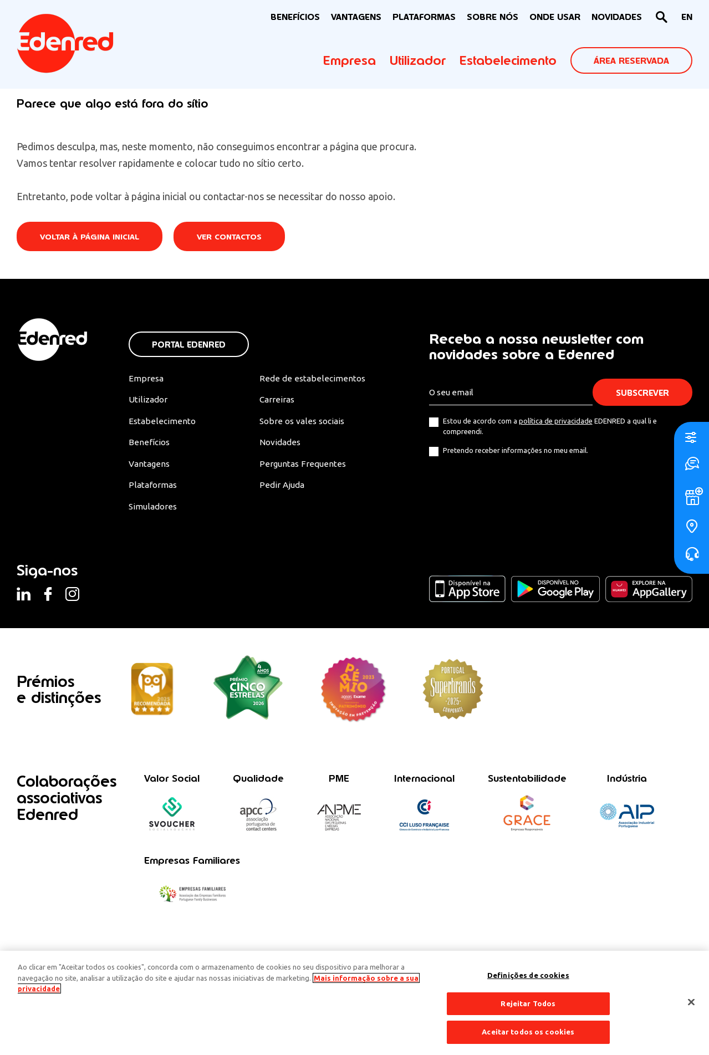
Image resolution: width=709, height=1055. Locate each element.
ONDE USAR (554, 17)
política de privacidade (556, 421)
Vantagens (150, 466)
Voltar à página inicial (91, 237)
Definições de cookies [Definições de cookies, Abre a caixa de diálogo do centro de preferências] (528, 975)
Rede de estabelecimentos (310, 379)
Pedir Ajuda (281, 487)
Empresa (349, 60)
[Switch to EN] (686, 17)
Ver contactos (233, 237)
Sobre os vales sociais (302, 422)
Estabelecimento (508, 60)
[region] (354, 1003)
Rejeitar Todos (528, 1003)
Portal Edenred (189, 344)
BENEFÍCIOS (295, 17)
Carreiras (276, 400)
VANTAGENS (356, 17)
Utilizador (418, 60)
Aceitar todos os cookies (528, 1032)
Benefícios (149, 444)
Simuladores (154, 509)
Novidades (280, 444)
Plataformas (424, 17)
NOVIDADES (616, 17)
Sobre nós (492, 17)
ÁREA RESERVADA (631, 61)
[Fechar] (691, 1002)
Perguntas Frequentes (301, 466)
